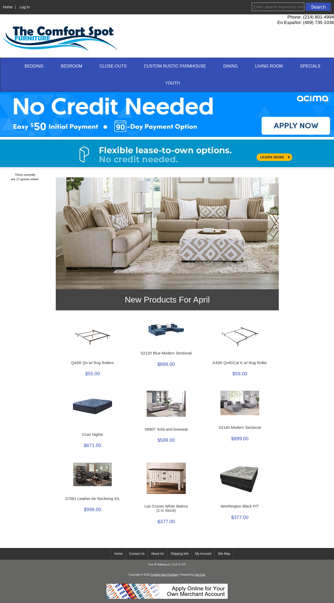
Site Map (224, 554)
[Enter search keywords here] (278, 7)
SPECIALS (310, 66)
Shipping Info (179, 554)
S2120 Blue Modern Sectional (166, 353)
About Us (157, 554)
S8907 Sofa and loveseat (166, 429)
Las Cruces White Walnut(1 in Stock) (166, 508)
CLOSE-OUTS (113, 66)
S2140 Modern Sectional (240, 427)
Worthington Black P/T (240, 506)
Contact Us (136, 554)
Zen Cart (200, 574)
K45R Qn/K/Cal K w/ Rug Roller (240, 363)
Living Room (269, 66)
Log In (25, 7)
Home (8, 7)
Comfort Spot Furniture (164, 574)
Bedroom (71, 66)
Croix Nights (92, 434)
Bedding (34, 66)
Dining (230, 66)
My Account (203, 554)
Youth (172, 83)
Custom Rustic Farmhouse (175, 66)
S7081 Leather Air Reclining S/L (92, 499)
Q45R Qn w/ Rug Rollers (92, 363)
